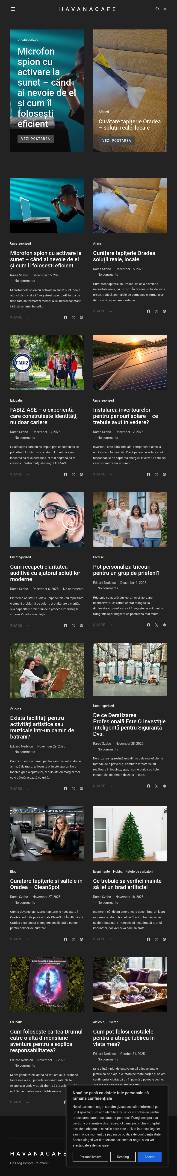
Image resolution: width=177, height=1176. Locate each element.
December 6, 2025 (45, 589)
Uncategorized (28, 39)
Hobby (117, 871)
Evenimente (101, 871)
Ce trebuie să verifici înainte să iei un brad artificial (127, 884)
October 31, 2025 (132, 1054)
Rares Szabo (19, 275)
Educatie (16, 400)
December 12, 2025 (129, 432)
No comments (25, 281)
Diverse (98, 557)
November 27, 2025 (46, 897)
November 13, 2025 (51, 1060)
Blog (13, 871)
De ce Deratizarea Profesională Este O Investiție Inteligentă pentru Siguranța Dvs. (129, 724)
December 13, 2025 (46, 432)
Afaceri (104, 112)
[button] (165, 9)
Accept (150, 1157)
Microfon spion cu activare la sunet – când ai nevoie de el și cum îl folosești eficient (47, 87)
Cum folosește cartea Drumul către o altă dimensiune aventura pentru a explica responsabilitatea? (46, 1041)
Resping (123, 1157)
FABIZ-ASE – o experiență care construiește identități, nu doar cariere (44, 416)
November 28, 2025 (129, 743)
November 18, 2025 (129, 897)
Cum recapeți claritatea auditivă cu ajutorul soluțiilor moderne (45, 573)
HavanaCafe (88, 9)
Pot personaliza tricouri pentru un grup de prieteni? (126, 570)
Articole (15, 708)
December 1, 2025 (133, 583)
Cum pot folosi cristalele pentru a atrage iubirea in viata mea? (124, 1037)
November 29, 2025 (51, 746)
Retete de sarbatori (139, 871)
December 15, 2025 (46, 275)
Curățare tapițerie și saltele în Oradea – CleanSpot (46, 884)
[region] (117, 1126)
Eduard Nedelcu (104, 583)
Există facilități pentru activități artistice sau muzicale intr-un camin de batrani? (42, 727)
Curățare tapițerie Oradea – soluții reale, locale (130, 124)
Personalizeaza (90, 1157)
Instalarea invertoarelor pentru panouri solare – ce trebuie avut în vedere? (125, 416)
